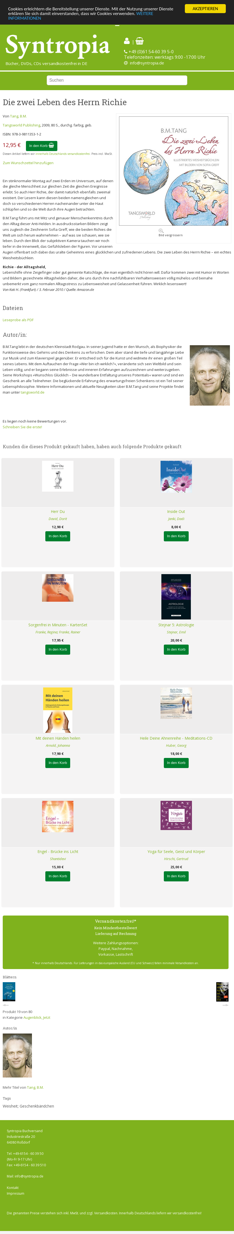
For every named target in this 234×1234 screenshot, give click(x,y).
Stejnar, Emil (176, 632)
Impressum (15, 1193)
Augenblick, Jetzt (36, 1017)
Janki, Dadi (176, 518)
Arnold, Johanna (58, 745)
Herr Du (58, 511)
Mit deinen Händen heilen (57, 738)
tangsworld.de (33, 392)
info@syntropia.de (147, 63)
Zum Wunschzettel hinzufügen (28, 162)
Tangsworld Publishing (21, 125)
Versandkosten (105, 1213)
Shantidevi (58, 858)
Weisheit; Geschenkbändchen (28, 1106)
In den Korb (41, 146)
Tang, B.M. (18, 116)
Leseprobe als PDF (18, 319)
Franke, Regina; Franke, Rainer (57, 632)
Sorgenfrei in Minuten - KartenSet (57, 624)
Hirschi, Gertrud (176, 858)
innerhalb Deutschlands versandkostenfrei (62, 154)
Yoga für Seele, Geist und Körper (176, 851)
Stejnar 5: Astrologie (176, 624)
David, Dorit (58, 518)
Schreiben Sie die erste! (22, 426)
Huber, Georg (176, 745)
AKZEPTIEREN (205, 8)
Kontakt (13, 1187)
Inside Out (176, 511)
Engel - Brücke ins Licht (57, 851)
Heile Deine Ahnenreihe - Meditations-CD (176, 738)
